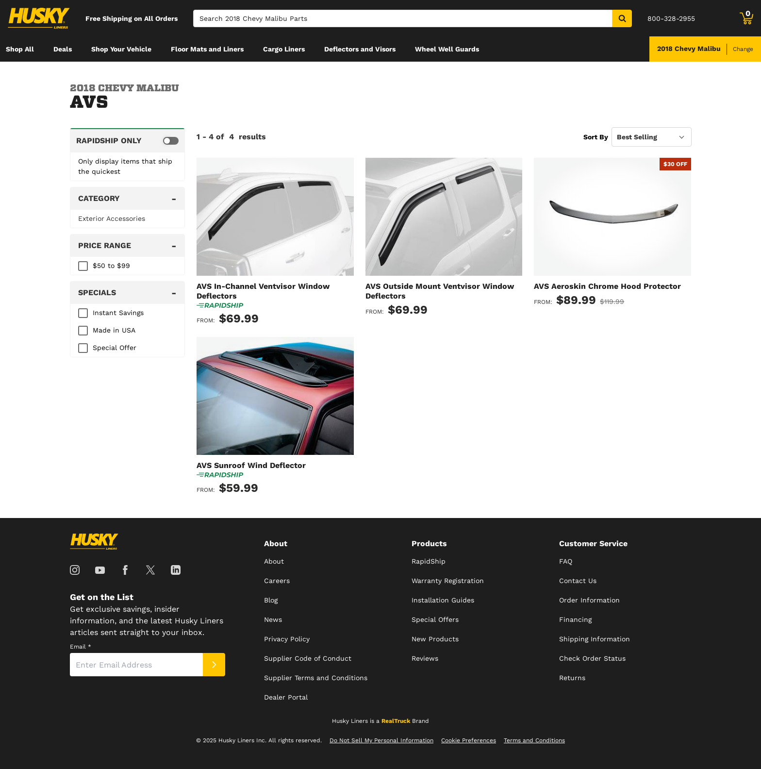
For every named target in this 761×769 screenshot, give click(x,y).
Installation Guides (443, 600)
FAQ (565, 561)
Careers (277, 581)
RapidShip (429, 561)
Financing (575, 619)
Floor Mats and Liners (207, 49)
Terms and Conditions (534, 740)
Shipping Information (594, 639)
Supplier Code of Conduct (307, 658)
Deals (62, 49)
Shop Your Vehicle (121, 49)
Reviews (425, 658)
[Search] (402, 18)
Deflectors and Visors (360, 49)
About (274, 561)
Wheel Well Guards (447, 49)
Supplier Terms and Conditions (315, 678)
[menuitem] (20, 49)
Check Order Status (592, 658)
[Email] (136, 664)
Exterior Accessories (111, 218)
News (273, 619)
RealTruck (395, 721)
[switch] (127, 140)
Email (80, 646)
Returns (572, 678)
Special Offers (435, 619)
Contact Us (577, 581)
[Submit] (214, 664)
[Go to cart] (746, 18)
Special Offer (114, 347)
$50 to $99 (111, 265)
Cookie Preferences (468, 740)
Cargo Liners (284, 49)
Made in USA (114, 330)
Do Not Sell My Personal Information (381, 740)
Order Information (589, 600)
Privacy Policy (287, 639)
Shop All (20, 49)
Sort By (595, 137)
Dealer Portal (286, 697)
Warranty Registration (448, 581)
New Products (435, 639)
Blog (271, 600)
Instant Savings (118, 313)
